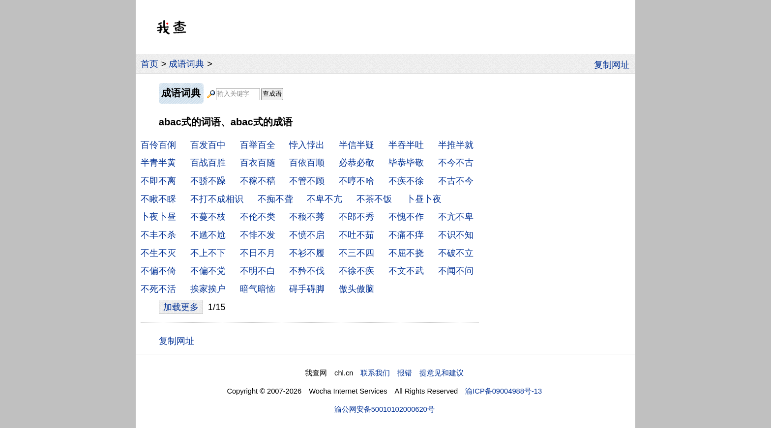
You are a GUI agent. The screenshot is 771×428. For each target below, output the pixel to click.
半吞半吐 (406, 145)
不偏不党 (208, 270)
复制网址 (614, 63)
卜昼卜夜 (424, 199)
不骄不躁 (208, 180)
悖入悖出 (307, 145)
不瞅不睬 (158, 199)
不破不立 (456, 253)
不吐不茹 (356, 234)
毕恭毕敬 (406, 162)
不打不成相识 (216, 199)
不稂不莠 (307, 216)
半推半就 (456, 145)
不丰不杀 (158, 234)
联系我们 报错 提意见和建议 (412, 373)
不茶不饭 (374, 199)
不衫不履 (307, 253)
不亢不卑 (456, 216)
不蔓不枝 (208, 216)
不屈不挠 (406, 253)
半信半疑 (356, 145)
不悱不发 (257, 234)
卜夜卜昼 (158, 216)
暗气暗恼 (257, 289)
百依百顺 (307, 162)
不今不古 (456, 162)
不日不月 (257, 253)
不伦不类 (257, 216)
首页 (149, 63)
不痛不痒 (406, 234)
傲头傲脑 (356, 289)
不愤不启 (307, 234)
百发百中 (208, 145)
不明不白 (257, 270)
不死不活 (158, 289)
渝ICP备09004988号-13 (503, 391)
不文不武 (406, 270)
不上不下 (208, 253)
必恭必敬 (356, 162)
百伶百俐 (158, 145)
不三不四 (356, 253)
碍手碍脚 (307, 289)
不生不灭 (158, 253)
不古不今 (456, 180)
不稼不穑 (257, 180)
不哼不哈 (356, 180)
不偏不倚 (158, 270)
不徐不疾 (356, 270)
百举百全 (257, 145)
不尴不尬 (208, 234)
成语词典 (186, 63)
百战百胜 (208, 162)
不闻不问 (456, 270)
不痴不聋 (275, 199)
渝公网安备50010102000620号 (384, 409)
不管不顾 (307, 180)
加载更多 (181, 307)
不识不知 (456, 234)
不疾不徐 (406, 180)
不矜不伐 (307, 270)
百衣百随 (257, 162)
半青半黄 (158, 162)
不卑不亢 (324, 199)
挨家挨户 (208, 289)
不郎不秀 (356, 216)
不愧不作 (406, 216)
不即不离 (158, 180)
